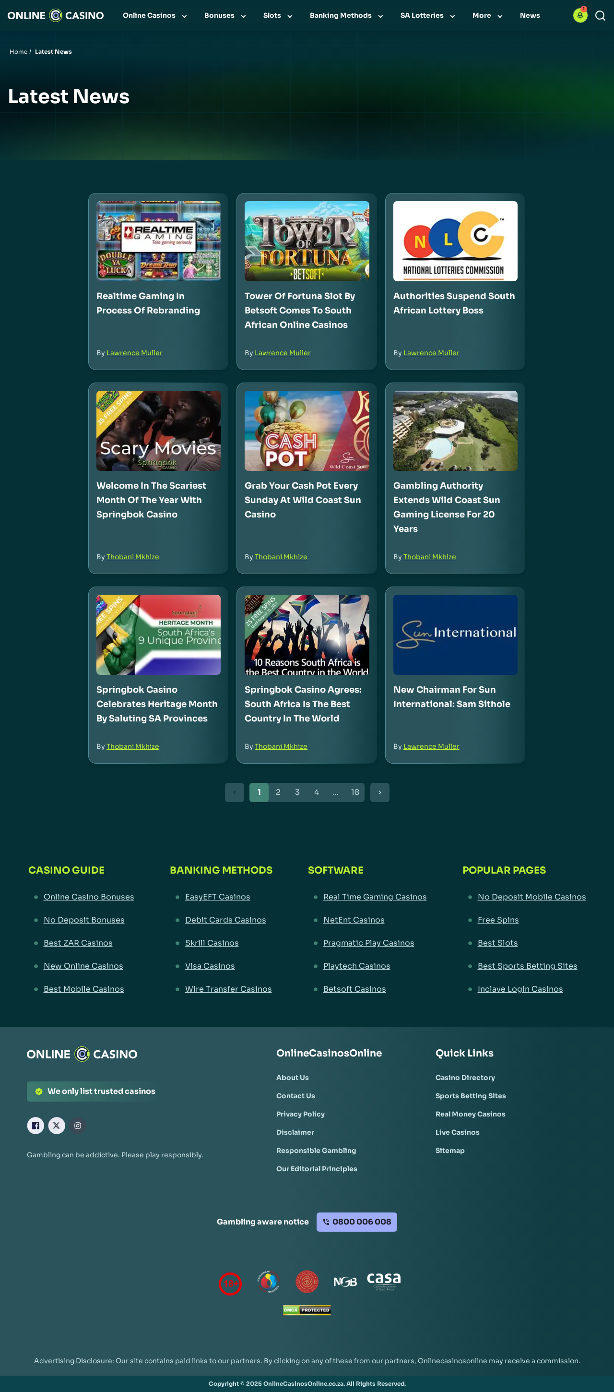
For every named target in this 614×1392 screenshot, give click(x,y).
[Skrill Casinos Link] (221, 943)
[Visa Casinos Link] (221, 966)
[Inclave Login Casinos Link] (524, 989)
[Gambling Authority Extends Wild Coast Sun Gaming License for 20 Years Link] (455, 431)
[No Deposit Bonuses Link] (81, 920)
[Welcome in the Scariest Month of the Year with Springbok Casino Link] (158, 431)
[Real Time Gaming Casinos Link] (367, 897)
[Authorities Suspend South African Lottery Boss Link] (455, 241)
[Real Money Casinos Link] (471, 1114)
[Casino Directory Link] (465, 1077)
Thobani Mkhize (132, 556)
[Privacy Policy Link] (300, 1114)
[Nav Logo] (56, 15)
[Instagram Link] (77, 1125)
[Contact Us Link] (295, 1096)
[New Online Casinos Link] (81, 966)
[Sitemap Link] (450, 1150)
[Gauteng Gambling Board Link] (307, 1283)
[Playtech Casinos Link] (367, 966)
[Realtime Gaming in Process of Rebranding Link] (158, 241)
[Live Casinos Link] (458, 1132)
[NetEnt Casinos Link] (367, 920)
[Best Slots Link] (524, 943)
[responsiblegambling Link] (268, 1283)
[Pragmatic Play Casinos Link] (367, 943)
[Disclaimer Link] (295, 1132)
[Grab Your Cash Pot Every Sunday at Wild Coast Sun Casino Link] (307, 431)
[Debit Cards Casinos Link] (221, 920)
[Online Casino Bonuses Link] (81, 897)
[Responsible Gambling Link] (316, 1150)
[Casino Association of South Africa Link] (383, 1283)
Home (18, 51)
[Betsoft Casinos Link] (367, 989)
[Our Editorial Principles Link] (316, 1169)
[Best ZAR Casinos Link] (81, 943)
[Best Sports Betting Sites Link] (524, 966)
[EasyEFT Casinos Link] (221, 897)
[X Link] (56, 1125)
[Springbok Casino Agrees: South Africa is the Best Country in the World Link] (307, 635)
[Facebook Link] (35, 1125)
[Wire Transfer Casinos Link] (221, 989)
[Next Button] (380, 792)
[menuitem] (156, 15)
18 (355, 792)
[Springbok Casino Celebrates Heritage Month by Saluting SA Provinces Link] (158, 635)
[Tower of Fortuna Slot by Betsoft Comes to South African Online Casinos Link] (307, 241)
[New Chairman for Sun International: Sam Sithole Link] (455, 635)
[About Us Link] (292, 1077)
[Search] (600, 16)
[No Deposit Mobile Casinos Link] (524, 897)
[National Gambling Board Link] (345, 1283)
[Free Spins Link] (524, 920)
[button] (580, 15)
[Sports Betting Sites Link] (471, 1096)
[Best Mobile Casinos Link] (81, 989)
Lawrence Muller (134, 352)
